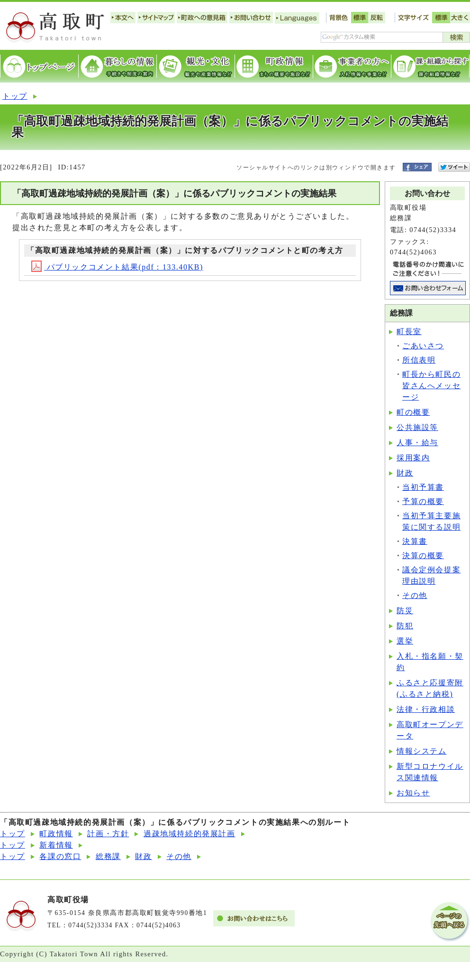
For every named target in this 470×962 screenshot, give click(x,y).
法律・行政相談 (426, 709)
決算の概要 (423, 555)
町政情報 (55, 834)
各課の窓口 (60, 856)
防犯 (405, 626)
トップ (14, 96)
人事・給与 (417, 443)
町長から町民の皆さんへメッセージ (431, 385)
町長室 (409, 331)
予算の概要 (423, 501)
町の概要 (413, 412)
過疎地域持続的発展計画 (189, 834)
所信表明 (418, 360)
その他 (414, 595)
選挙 (405, 641)
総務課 (108, 856)
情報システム (422, 751)
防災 (405, 611)
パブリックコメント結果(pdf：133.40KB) (117, 267)
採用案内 (413, 458)
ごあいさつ (423, 346)
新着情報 (55, 845)
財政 (405, 473)
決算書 (414, 541)
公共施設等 (417, 427)
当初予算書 (423, 487)
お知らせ (413, 793)
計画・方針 (108, 834)
